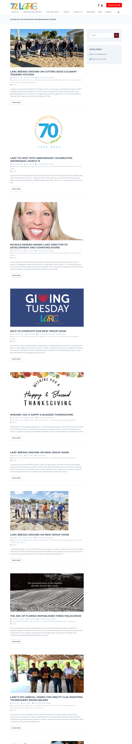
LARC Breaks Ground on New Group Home (39, 452)
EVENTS (67, 12)
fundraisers (42, 336)
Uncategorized (60, 334)
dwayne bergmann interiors (29, 540)
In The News (41, 77)
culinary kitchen (25, 80)
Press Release (49, 77)
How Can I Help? (53, 12)
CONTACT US (78, 12)
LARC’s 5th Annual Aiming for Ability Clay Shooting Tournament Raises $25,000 (46, 698)
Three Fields (72, 621)
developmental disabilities (40, 80)
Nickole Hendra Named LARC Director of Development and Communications (39, 246)
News (100, 12)
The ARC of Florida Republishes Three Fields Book (45, 616)
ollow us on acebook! (98, 54)
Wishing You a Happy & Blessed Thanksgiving (41, 414)
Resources (91, 12)
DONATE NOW (113, 5)
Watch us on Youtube (98, 59)
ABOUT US (16, 12)
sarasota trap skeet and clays (34, 708)
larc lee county (76, 80)
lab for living (66, 80)
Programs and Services (33, 12)
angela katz (15, 80)
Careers (108, 12)
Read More (16, 102)
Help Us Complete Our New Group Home (38, 331)
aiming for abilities (18, 705)
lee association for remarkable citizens (23, 82)
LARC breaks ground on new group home (39, 534)
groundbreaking (55, 80)
